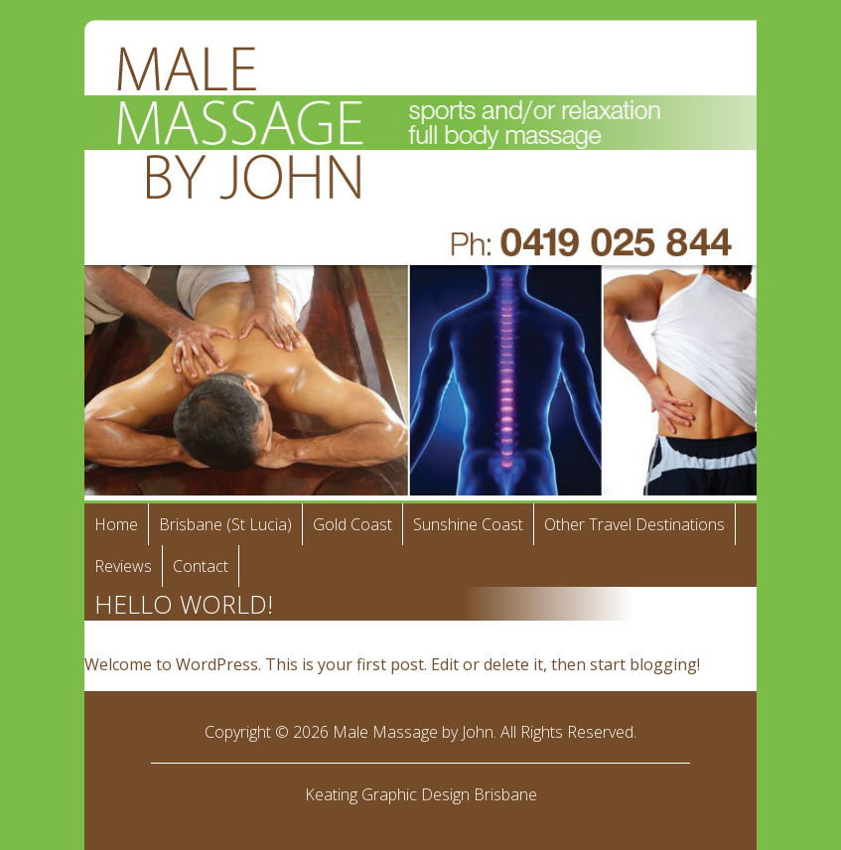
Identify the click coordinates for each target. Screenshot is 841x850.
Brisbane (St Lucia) (225, 524)
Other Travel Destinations (634, 524)
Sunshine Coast (468, 524)
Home (116, 524)
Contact (200, 566)
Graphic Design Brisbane (449, 794)
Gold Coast (352, 524)
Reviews (123, 566)
